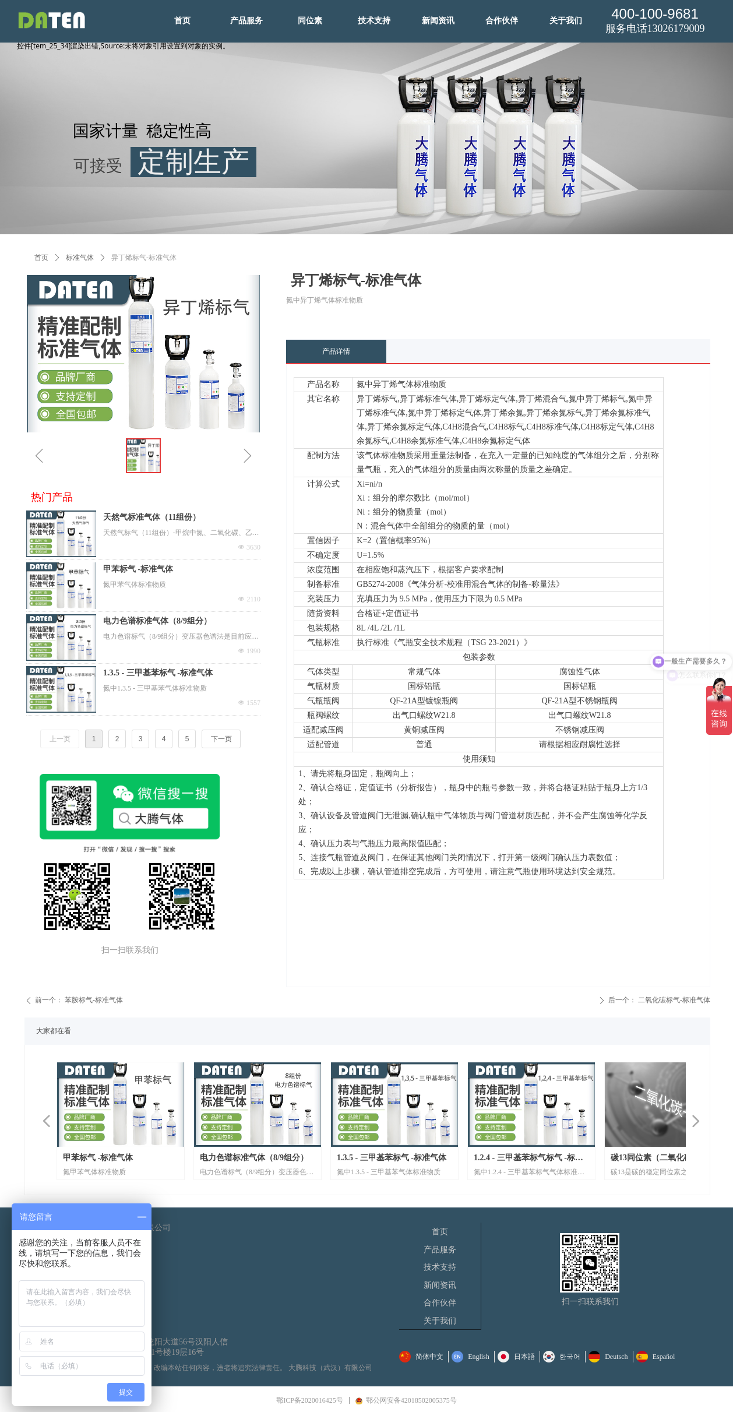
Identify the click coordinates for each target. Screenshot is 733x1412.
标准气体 (80, 257)
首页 (41, 257)
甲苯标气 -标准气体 (138, 569)
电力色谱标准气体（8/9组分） (157, 621)
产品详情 (336, 351)
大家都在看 (53, 1031)
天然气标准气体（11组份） (151, 517)
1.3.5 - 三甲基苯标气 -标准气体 (158, 672)
